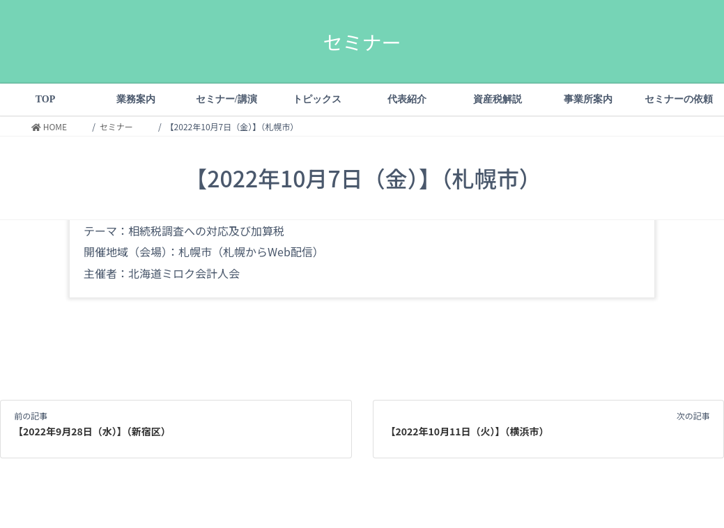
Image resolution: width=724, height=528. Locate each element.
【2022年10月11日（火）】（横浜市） (467, 431)
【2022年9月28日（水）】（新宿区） (92, 431)
